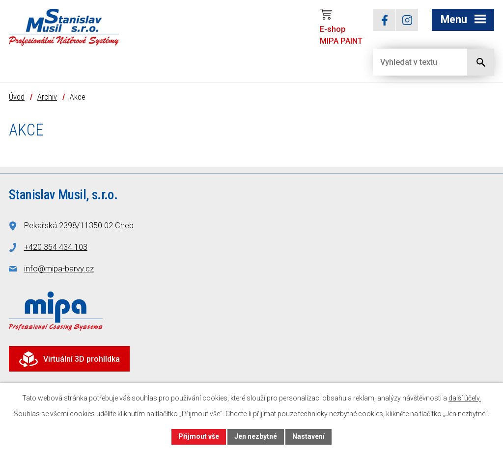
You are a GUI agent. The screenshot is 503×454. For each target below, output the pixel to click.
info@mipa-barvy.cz (59, 268)
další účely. (464, 398)
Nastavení (308, 436)
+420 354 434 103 (55, 247)
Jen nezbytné (255, 436)
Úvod (17, 97)
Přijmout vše (198, 436)
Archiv (47, 97)
